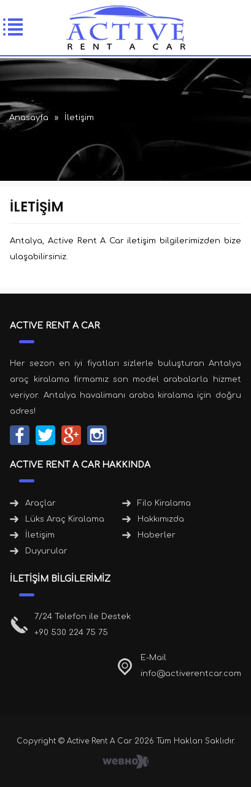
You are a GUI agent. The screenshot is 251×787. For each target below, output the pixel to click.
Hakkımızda (160, 519)
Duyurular (46, 551)
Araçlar (40, 503)
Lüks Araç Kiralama (64, 519)
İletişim (40, 535)
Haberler (156, 535)
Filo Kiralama (164, 503)
